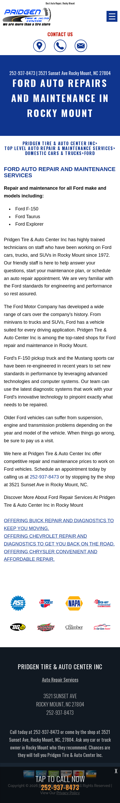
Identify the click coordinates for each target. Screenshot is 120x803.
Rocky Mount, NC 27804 (90, 73)
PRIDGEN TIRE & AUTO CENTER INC (59, 143)
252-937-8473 (22, 73)
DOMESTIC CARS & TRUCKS (53, 153)
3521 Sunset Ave (53, 73)
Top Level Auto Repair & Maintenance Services (58, 148)
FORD (89, 153)
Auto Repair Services (60, 681)
